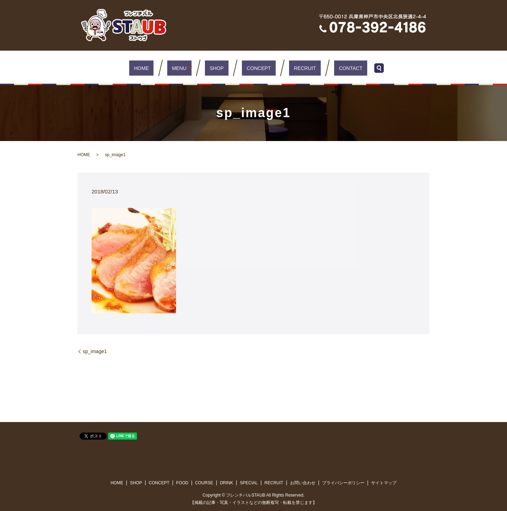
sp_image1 (95, 351)
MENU (185, 68)
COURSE (204, 482)
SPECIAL (249, 482)
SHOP (221, 68)
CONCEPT (256, 68)
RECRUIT (296, 68)
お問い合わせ (302, 482)
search (361, 68)
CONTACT (335, 68)
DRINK (226, 482)
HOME (155, 68)
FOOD (182, 482)
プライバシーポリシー (343, 482)
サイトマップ (383, 482)
